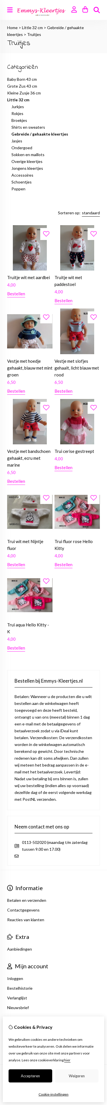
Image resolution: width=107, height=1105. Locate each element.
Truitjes (34, 34)
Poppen (18, 188)
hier (67, 1060)
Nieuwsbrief (18, 1007)
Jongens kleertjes (27, 168)
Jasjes (16, 140)
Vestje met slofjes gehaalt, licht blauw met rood (76, 367)
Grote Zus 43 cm (22, 86)
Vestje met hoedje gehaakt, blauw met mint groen (30, 367)
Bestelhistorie (20, 988)
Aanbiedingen (19, 949)
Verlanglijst (17, 997)
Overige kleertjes (27, 161)
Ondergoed (21, 147)
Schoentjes (21, 182)
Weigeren (77, 1076)
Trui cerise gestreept (74, 451)
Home (12, 27)
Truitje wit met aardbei (28, 277)
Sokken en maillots (28, 154)
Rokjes (17, 113)
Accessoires (22, 175)
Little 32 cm (32, 27)
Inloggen (15, 978)
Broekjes (19, 120)
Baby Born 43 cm (22, 79)
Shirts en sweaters (28, 127)
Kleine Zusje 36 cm (24, 92)
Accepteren (30, 1076)
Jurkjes (17, 106)
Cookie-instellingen (53, 1094)
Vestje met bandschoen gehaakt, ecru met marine (29, 458)
